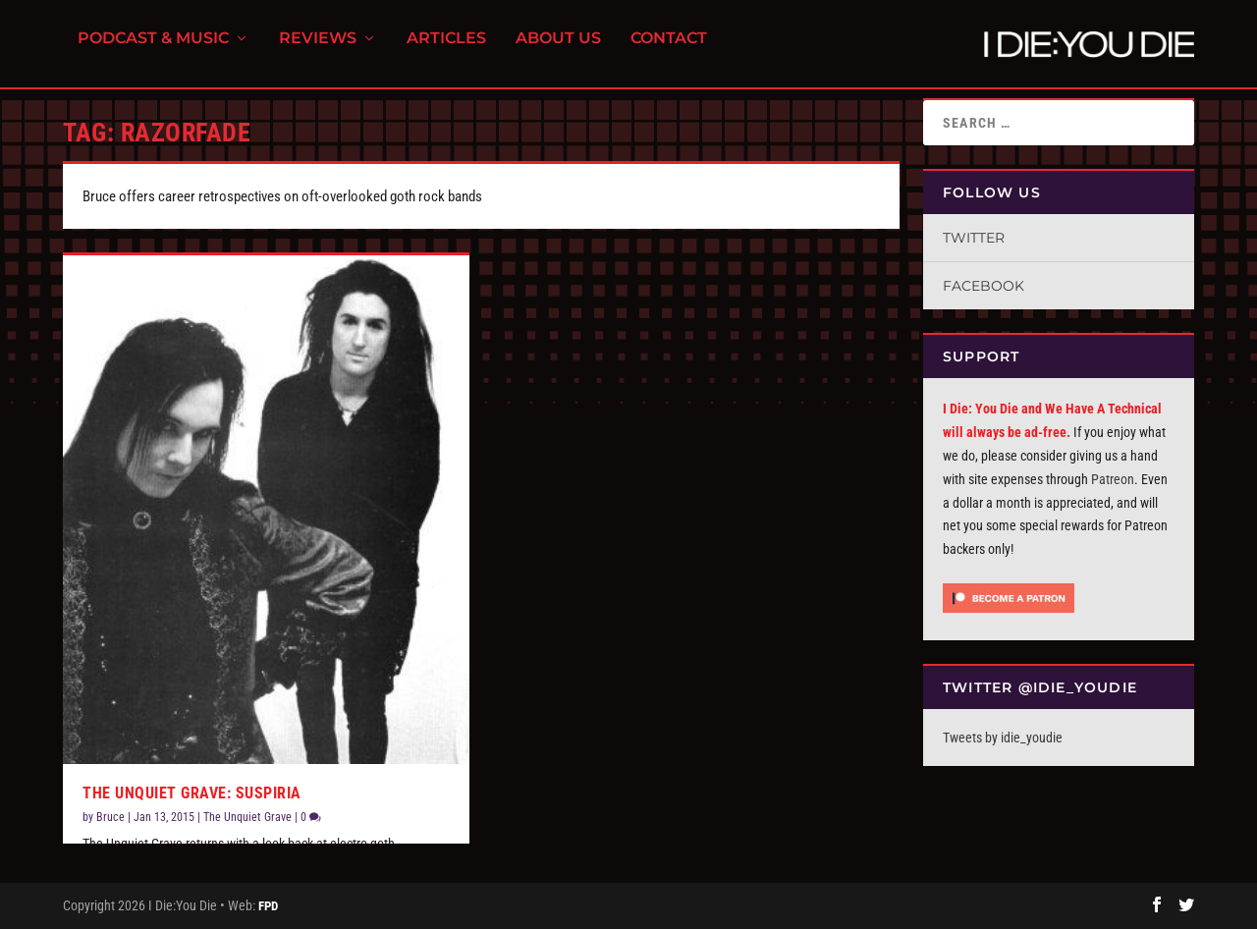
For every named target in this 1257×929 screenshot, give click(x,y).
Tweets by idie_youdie (1003, 737)
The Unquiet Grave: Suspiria (191, 793)
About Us (558, 49)
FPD (268, 906)
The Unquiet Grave (247, 817)
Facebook (983, 286)
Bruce (110, 817)
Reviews (317, 49)
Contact (668, 49)
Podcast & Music (153, 49)
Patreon (1112, 479)
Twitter (974, 237)
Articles (446, 49)
